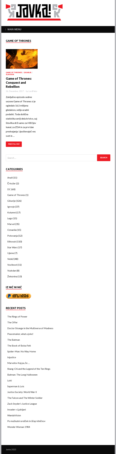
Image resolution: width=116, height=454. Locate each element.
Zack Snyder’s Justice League (22, 403)
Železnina (12, 276)
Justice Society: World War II (22, 392)
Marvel (11, 224)
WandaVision (14, 415)
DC (9, 189)
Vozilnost (12, 264)
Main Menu (14, 29)
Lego (9, 218)
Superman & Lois (15, 386)
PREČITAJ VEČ (14, 144)
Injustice (11, 357)
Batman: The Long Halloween (22, 374)
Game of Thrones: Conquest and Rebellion (19, 82)
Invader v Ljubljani (16, 409)
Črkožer (11, 183)
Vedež (10, 258)
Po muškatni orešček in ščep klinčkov (26, 421)
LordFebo (33, 91)
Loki (9, 380)
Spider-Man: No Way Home (21, 351)
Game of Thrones (14, 72)
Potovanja (12, 235)
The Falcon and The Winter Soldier (25, 397)
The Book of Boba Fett (19, 345)
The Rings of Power (17, 316)
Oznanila (11, 229)
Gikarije (27, 72)
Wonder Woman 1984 (18, 426)
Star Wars (12, 247)
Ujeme (10, 253)
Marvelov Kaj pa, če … (18, 362)
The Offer (12, 322)
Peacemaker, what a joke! (20, 333)
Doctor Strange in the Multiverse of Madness (30, 328)
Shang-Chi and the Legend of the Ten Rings (28, 368)
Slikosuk (10, 74)
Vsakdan (11, 270)
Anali (10, 177)
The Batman (13, 339)
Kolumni (11, 212)
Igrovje (11, 206)
